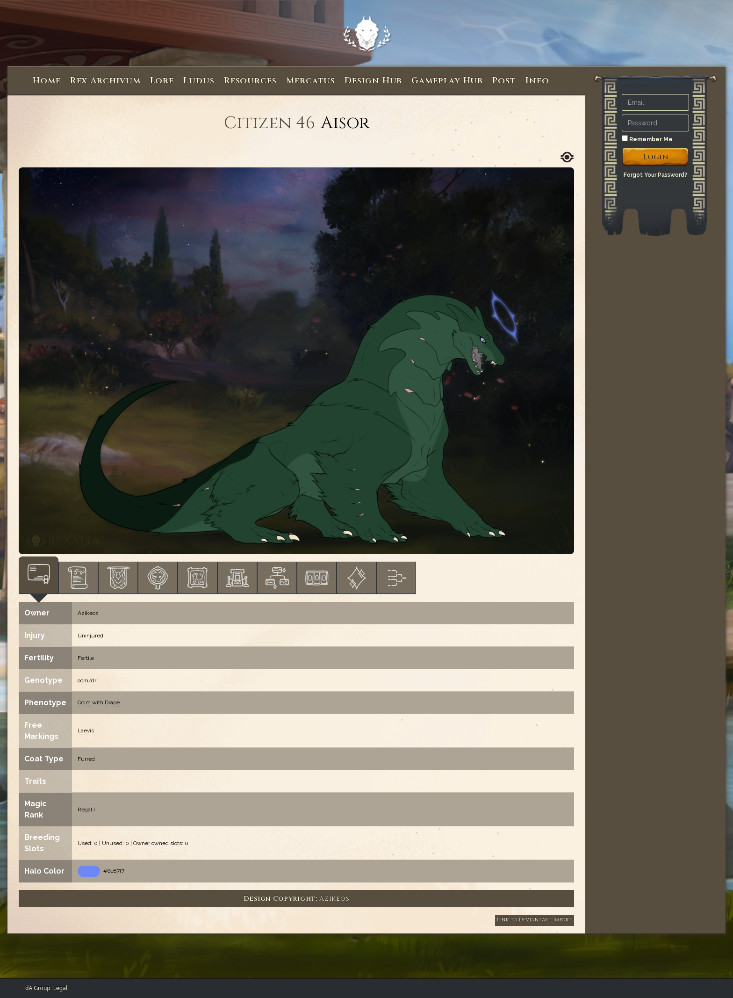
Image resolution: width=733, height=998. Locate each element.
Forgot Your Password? (655, 175)
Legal (60, 988)
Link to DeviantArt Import (534, 920)
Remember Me (647, 139)
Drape (112, 702)
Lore (162, 81)
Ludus (199, 81)
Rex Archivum (105, 81)
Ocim (84, 702)
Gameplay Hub (447, 81)
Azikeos (88, 613)
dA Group (37, 988)
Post (504, 81)
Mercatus (310, 81)
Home (47, 81)
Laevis (86, 730)
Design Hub (373, 81)
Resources (250, 81)
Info (537, 81)
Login (655, 157)
